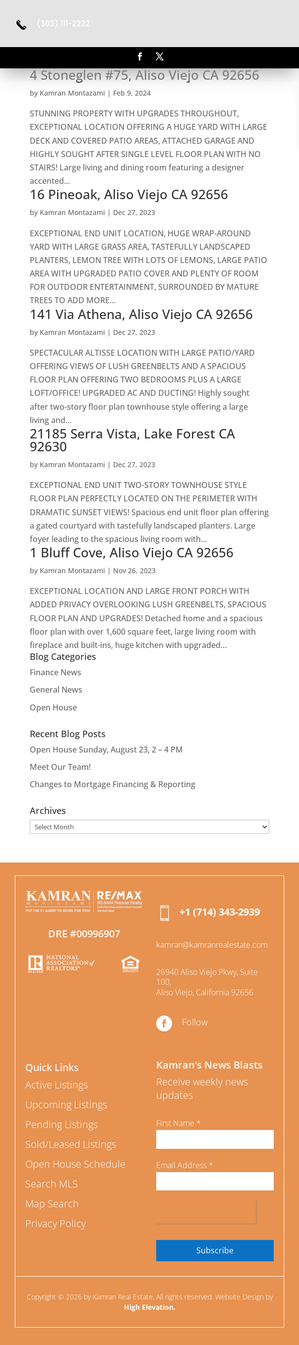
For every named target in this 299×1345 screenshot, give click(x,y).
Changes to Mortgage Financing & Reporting (112, 784)
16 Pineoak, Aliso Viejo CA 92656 (129, 194)
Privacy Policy (55, 1223)
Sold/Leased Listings (70, 1144)
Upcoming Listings (66, 1104)
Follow (195, 1022)
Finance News (55, 672)
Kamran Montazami (72, 93)
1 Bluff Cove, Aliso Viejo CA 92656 (132, 552)
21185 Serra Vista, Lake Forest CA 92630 (132, 440)
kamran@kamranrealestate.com (212, 944)
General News (56, 689)
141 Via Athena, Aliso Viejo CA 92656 (141, 314)
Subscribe (215, 1250)
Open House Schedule (75, 1164)
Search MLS (51, 1183)
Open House (53, 707)
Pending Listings (61, 1124)
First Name (178, 1123)
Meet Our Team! (60, 766)
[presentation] (206, 1212)
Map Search (52, 1203)
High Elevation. (150, 1307)
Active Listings (56, 1084)
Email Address (184, 1165)
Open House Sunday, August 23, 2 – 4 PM (106, 749)
